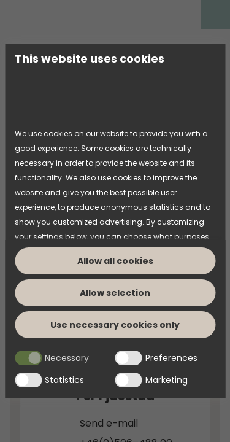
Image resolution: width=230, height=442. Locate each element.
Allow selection (115, 293)
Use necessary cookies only (115, 325)
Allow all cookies (115, 261)
